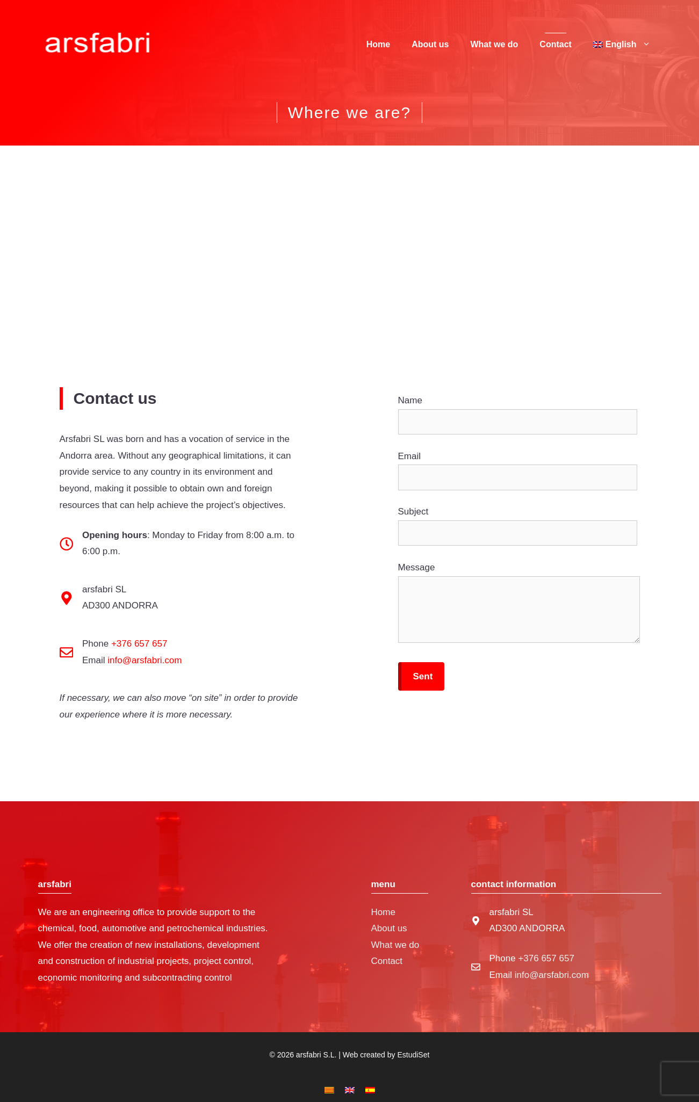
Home (378, 44)
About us (430, 44)
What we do (494, 44)
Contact (555, 44)
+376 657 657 (139, 644)
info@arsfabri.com (144, 660)
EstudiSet (413, 1054)
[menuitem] (621, 44)
